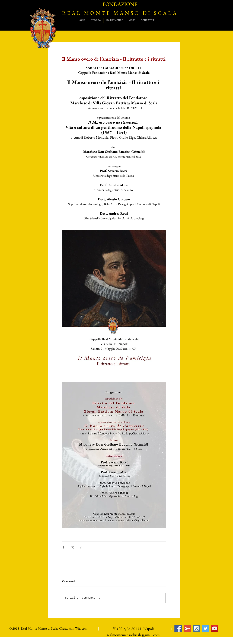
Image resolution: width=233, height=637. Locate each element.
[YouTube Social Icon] (214, 628)
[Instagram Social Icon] (196, 628)
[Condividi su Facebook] (63, 547)
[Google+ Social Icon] (187, 628)
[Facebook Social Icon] (178, 628)
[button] (96, 20)
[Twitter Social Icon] (205, 628)
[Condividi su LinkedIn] (81, 547)
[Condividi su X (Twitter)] (72, 547)
